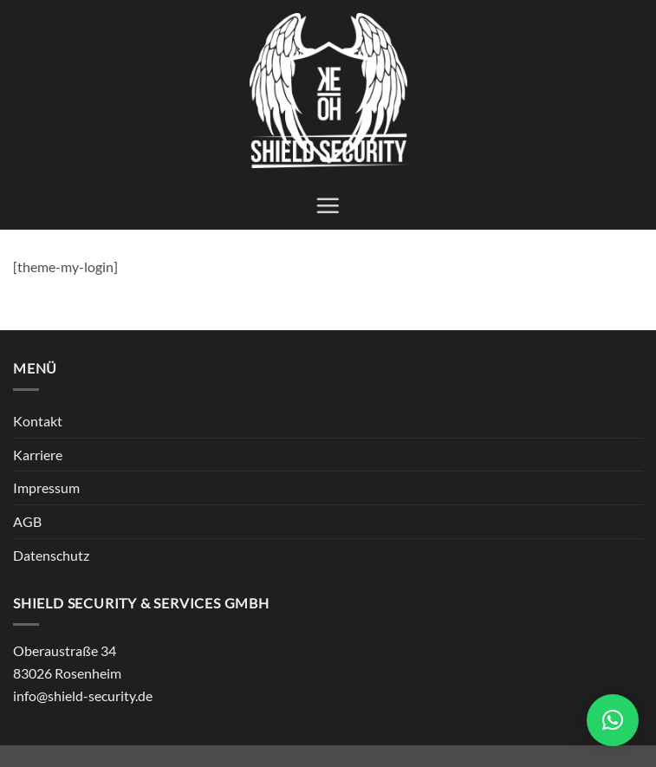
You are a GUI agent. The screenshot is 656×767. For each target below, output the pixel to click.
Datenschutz (51, 555)
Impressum (46, 487)
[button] (328, 205)
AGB (27, 521)
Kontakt (37, 421)
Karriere (37, 454)
